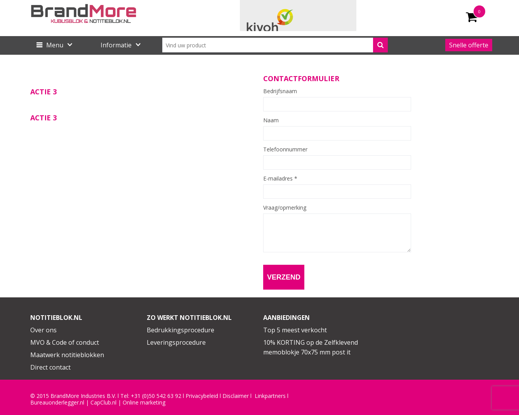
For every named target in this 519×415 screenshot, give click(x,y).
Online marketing (144, 402)
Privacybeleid (202, 396)
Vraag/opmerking (284, 207)
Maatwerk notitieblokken (67, 355)
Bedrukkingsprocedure (180, 330)
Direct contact (50, 367)
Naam (271, 120)
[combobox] (275, 45)
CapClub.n (102, 402)
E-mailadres (280, 178)
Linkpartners (270, 396)
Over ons (43, 330)
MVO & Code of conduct (64, 342)
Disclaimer (235, 396)
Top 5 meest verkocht (295, 330)
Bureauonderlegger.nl (57, 402)
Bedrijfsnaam (280, 91)
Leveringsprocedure (176, 342)
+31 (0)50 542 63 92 (156, 396)
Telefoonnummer (285, 149)
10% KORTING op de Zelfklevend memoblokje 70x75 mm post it (310, 347)
